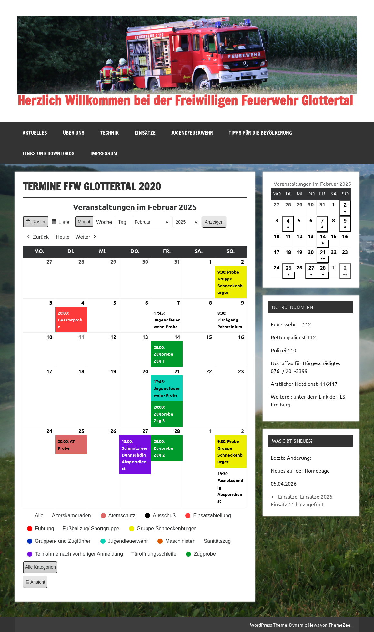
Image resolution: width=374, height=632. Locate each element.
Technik (109, 132)
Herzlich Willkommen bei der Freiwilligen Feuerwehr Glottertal (185, 100)
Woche (104, 222)
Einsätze (145, 132)
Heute (63, 237)
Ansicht (36, 583)
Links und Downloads (49, 153)
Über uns (74, 132)
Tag (122, 222)
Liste (60, 223)
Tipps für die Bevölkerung (260, 132)
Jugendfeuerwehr (192, 132)
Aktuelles (35, 132)
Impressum (103, 153)
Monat (84, 221)
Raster (35, 222)
